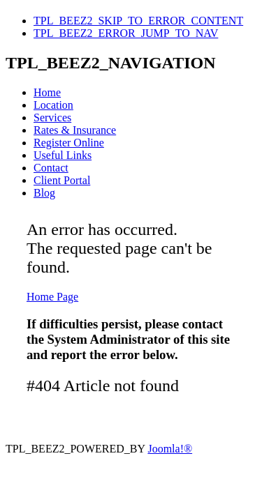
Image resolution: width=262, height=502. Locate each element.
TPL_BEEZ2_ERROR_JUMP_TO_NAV (126, 33)
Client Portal (62, 180)
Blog (44, 193)
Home (47, 92)
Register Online (69, 143)
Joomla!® (169, 449)
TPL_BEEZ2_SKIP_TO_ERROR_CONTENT (138, 20)
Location (53, 105)
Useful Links (63, 155)
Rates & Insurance (75, 130)
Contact (51, 168)
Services (52, 117)
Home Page (52, 297)
